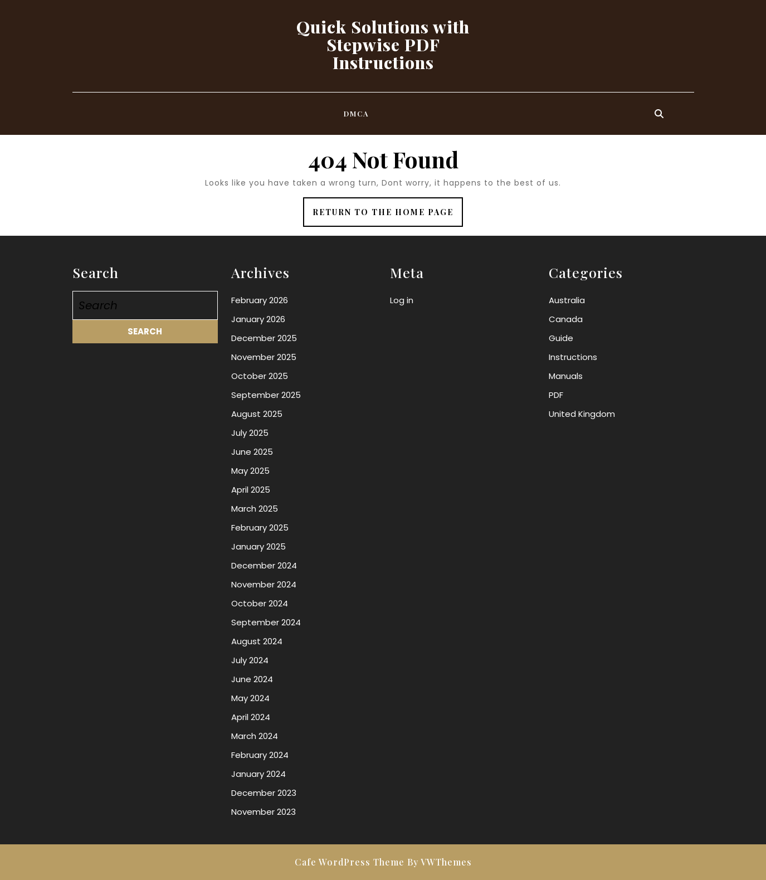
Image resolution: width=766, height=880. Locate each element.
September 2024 (266, 622)
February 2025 (260, 527)
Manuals (566, 376)
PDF (556, 395)
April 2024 (250, 717)
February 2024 (260, 755)
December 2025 (264, 338)
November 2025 (263, 357)
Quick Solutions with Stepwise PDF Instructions (383, 45)
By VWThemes (439, 862)
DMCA (356, 113)
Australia (567, 300)
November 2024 (263, 584)
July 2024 (250, 660)
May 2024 (250, 698)
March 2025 (254, 508)
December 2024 (264, 565)
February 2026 (259, 300)
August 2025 (256, 414)
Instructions (573, 357)
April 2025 (250, 489)
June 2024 (252, 679)
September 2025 (266, 395)
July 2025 (250, 433)
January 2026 (258, 319)
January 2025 (258, 546)
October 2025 (259, 376)
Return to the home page (388, 216)
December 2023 (263, 793)
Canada (566, 319)
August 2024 (256, 641)
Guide (561, 338)
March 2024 (254, 736)
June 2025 (252, 452)
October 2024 (259, 603)
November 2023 (263, 812)
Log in (401, 300)
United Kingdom (582, 414)
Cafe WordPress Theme (349, 862)
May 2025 (250, 471)
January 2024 (258, 774)
